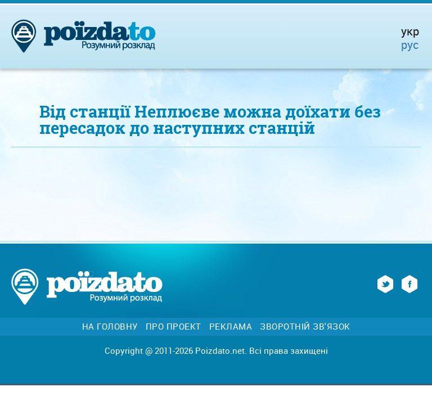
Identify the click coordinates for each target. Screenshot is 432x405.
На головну (110, 326)
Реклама (231, 326)
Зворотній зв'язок (305, 326)
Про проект (173, 326)
